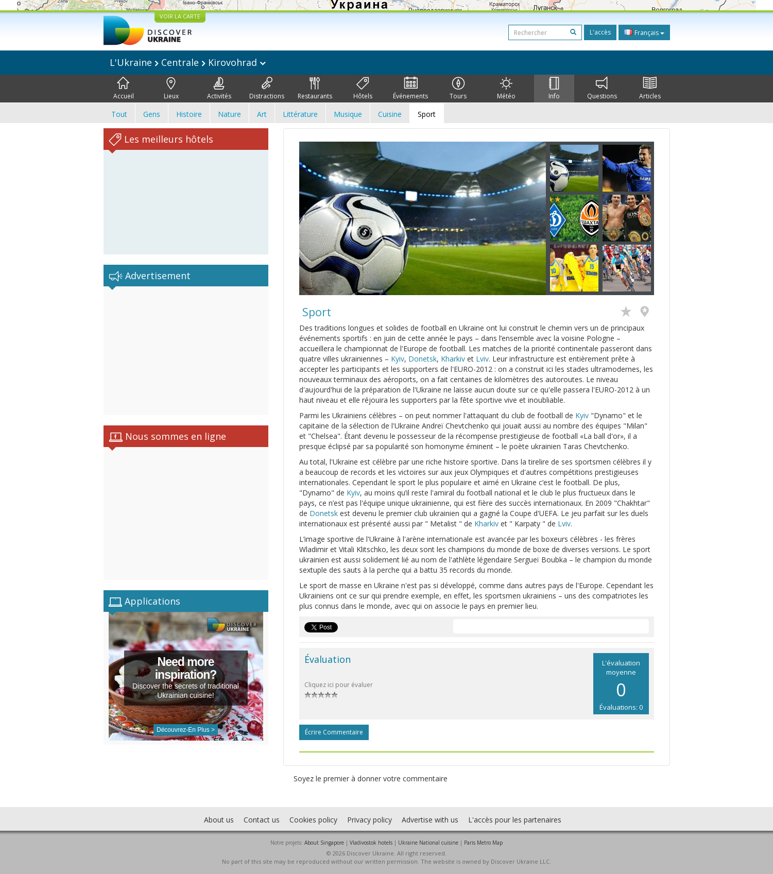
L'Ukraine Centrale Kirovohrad (188, 62)
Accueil (123, 88)
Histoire (189, 114)
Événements (410, 88)
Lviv (482, 359)
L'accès (600, 32)
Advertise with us (430, 820)
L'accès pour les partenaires (514, 820)
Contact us (262, 820)
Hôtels (362, 88)
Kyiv (397, 359)
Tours (458, 88)
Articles (650, 88)
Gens (151, 114)
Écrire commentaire (334, 732)
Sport (427, 114)
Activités (219, 88)
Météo (506, 88)
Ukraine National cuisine (428, 842)
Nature (229, 114)
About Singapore (324, 842)
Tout (119, 114)
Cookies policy (313, 820)
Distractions (266, 88)
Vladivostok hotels (371, 842)
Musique (348, 114)
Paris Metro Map (483, 842)
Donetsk (422, 359)
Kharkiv (453, 359)
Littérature (300, 114)
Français (644, 32)
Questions (602, 88)
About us (219, 820)
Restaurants (315, 88)
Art (262, 114)
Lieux (171, 88)
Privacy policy (369, 820)
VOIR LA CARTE (180, 16)
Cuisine (390, 114)
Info (554, 88)
